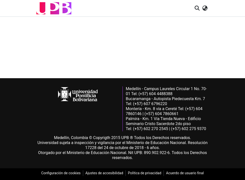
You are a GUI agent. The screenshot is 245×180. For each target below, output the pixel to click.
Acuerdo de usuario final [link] (185, 173)
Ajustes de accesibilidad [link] (104, 173)
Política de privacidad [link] (144, 173)
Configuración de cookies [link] (60, 173)
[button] (53, 8)
